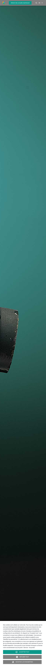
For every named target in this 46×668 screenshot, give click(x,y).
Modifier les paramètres (22, 662)
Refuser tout (22, 657)
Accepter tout (22, 652)
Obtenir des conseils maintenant (20, 3)
